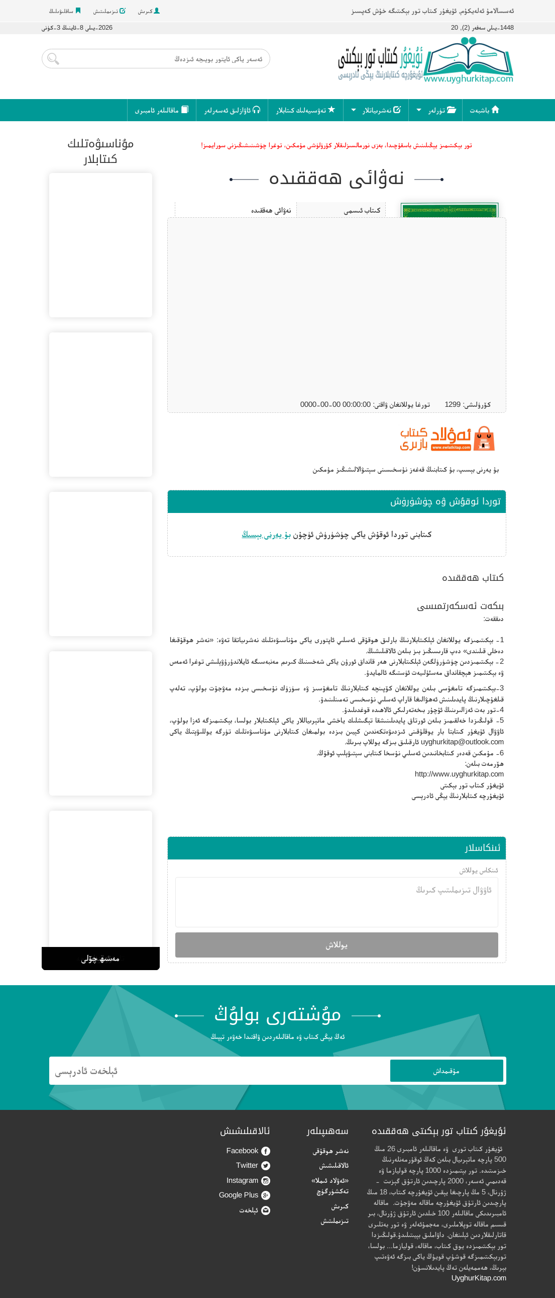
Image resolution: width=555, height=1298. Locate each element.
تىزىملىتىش (109, 11)
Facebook (248, 1151)
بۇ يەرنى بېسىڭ (266, 534)
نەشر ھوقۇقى (331, 1150)
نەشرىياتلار (381, 110)
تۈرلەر (441, 110)
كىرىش (149, 11)
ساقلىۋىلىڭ (65, 11)
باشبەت (484, 110)
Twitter (253, 1165)
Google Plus (244, 1195)
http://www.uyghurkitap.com (459, 773)
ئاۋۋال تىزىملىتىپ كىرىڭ (336, 902)
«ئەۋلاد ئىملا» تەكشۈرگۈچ (330, 1185)
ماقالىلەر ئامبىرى (161, 110)
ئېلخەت (255, 1210)
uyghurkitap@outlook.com (462, 741)
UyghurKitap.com (479, 1277)
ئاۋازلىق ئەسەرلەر (232, 110)
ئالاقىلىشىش (334, 1165)
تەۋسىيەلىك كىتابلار (306, 110)
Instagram (248, 1180)
